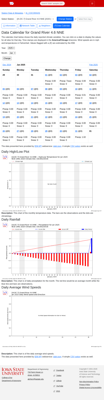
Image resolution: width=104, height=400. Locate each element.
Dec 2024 (7, 65)
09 (61, 89)
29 (46, 131)
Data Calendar (62, 25)
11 (90, 89)
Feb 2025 (93, 65)
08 (46, 89)
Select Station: (7, 19)
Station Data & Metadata (12, 13)
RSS (56, 391)
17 (76, 103)
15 (46, 103)
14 (32, 103)
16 (61, 103)
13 (18, 103)
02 (61, 75)
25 (90, 117)
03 (76, 75)
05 (4, 89)
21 (32, 117)
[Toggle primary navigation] (92, 3)
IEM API (38, 146)
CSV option (75, 146)
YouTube (58, 386)
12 (4, 103)
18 (90, 103)
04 (90, 75)
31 (76, 131)
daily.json (57, 146)
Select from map (84, 19)
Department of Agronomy (11, 381)
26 (4, 131)
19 (4, 117)
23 (61, 117)
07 (32, 89)
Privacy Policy (84, 385)
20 (18, 117)
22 (46, 117)
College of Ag (7, 378)
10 (76, 89)
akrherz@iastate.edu (36, 379)
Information (9, 25)
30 (61, 131)
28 (32, 131)
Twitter (57, 375)
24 (76, 117)
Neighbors (44, 25)
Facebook (58, 370)
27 (18, 131)
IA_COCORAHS (33, 13)
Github (57, 380)
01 (46, 75)
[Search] (52, 3)
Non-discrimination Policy (89, 382)
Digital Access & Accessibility (90, 388)
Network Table (27, 25)
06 (18, 89)
